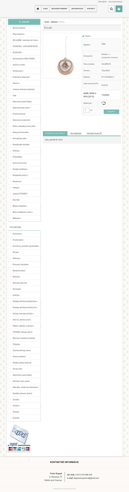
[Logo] (16, 8)
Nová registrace (115, 2)
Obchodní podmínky (59, 9)
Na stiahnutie (75, 133)
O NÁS (45, 9)
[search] (111, 9)
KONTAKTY (91, 9)
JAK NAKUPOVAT (77, 9)
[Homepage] (38, 9)
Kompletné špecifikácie (55, 133)
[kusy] (86, 110)
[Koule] (61, 55)
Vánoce (54, 22)
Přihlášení (102, 2)
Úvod (46, 22)
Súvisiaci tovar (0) (94, 133)
